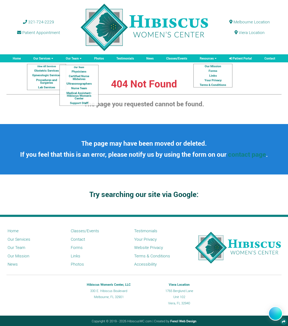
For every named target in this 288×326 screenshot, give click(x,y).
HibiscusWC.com (139, 321)
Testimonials (125, 58)
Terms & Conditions (152, 256)
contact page (247, 154)
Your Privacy (145, 239)
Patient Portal (240, 58)
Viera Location (250, 32)
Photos (99, 58)
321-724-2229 (38, 22)
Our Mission (18, 256)
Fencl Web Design (183, 321)
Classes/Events (176, 58)
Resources (207, 58)
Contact (269, 58)
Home (17, 58)
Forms (77, 247)
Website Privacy (148, 247)
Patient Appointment (38, 32)
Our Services (41, 58)
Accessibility (145, 264)
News (150, 58)
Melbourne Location (249, 22)
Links (75, 256)
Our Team (72, 58)
